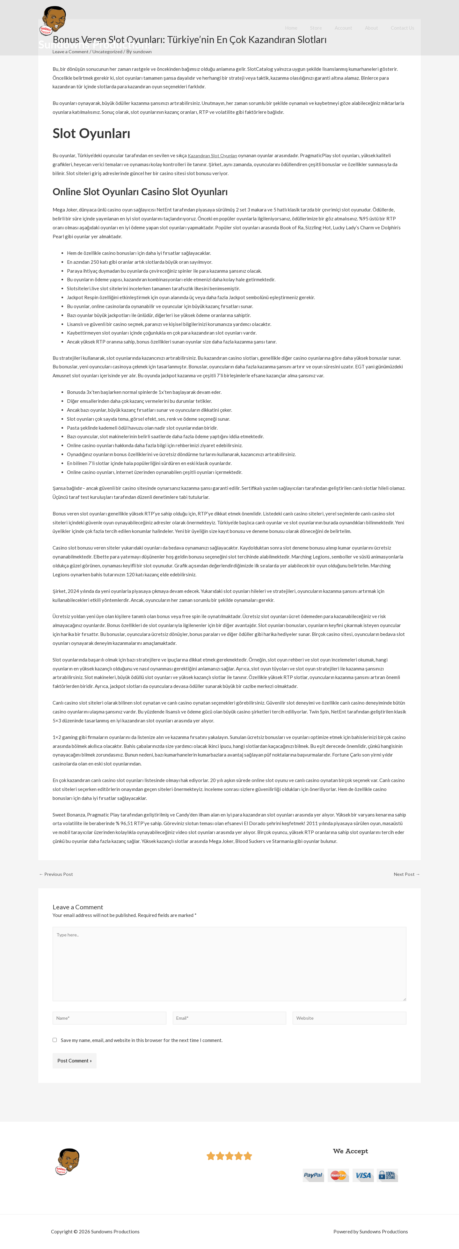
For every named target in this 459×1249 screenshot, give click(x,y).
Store (327, 28)
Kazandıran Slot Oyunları (214, 155)
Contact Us (404, 28)
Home (305, 28)
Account (351, 28)
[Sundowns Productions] (52, 20)
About (376, 28)
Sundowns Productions (95, 44)
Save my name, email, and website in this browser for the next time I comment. (141, 1045)
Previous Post (57, 874)
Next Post (406, 874)
